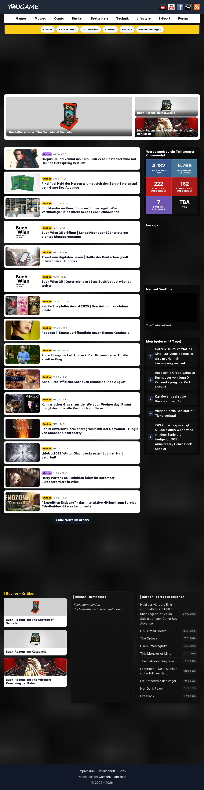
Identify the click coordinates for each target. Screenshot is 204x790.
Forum (183, 18)
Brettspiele (99, 18)
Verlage (127, 29)
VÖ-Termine (90, 29)
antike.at (120, 777)
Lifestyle (144, 18)
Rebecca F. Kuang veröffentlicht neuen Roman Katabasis (85, 333)
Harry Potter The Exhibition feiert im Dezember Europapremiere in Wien (78, 480)
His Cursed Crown (153, 631)
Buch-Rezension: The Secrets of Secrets (30, 621)
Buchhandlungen (150, 29)
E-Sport (164, 18)
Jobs (122, 771)
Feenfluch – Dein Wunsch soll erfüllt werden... (158, 671)
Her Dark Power (152, 688)
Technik (122, 18)
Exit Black (147, 696)
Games (21, 18)
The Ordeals (149, 638)
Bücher (77, 18)
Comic (59, 18)
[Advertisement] (102, 63)
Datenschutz (106, 771)
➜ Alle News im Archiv (72, 520)
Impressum (86, 771)
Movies (40, 18)
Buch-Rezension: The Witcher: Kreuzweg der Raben (28, 681)
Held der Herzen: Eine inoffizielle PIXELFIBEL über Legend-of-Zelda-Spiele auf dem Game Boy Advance (158, 614)
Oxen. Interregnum (153, 646)
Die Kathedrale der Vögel (158, 681)
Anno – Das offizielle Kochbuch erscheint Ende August (84, 382)
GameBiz (105, 777)
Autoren (110, 29)
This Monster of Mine (155, 653)
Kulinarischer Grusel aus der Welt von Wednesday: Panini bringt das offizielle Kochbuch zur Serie (86, 406)
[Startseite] (23, 7)
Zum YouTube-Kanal (158, 325)
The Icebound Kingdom (157, 661)
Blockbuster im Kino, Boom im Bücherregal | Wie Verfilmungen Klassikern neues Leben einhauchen (80, 210)
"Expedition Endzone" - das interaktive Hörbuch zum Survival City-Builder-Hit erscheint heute (89, 504)
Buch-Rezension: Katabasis (26, 651)
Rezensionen (67, 29)
